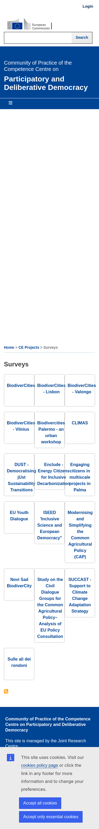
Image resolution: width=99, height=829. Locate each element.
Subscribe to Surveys (6, 691)
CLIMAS (80, 423)
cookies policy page (39, 765)
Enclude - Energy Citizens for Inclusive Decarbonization (53, 474)
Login (88, 6)
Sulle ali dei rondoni (19, 662)
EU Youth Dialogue (19, 515)
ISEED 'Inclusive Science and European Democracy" (49, 525)
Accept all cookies (40, 803)
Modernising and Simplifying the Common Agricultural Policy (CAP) (80, 534)
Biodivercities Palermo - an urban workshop (51, 432)
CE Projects (28, 347)
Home (9, 347)
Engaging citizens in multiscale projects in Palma (80, 477)
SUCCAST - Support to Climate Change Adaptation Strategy (79, 595)
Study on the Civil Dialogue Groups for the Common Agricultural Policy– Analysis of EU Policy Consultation (50, 608)
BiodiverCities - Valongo (82, 388)
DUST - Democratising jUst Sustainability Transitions (21, 477)
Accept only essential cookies (50, 817)
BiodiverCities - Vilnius (21, 426)
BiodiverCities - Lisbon (51, 388)
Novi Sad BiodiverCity (19, 582)
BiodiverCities (21, 385)
